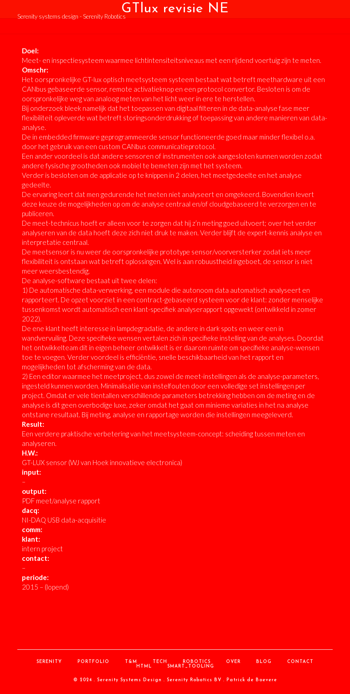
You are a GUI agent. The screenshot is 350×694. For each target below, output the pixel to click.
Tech (160, 661)
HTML (144, 666)
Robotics (197, 661)
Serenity (49, 661)
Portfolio (93, 661)
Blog (264, 661)
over (233, 661)
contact (300, 661)
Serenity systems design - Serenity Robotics (71, 16)
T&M (131, 661)
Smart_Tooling (190, 666)
